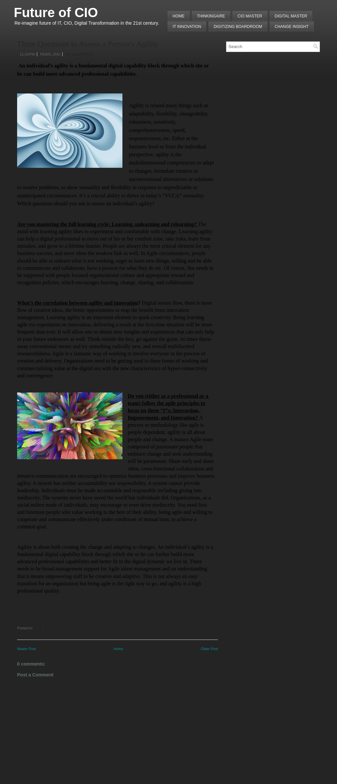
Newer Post (26, 649)
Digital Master (291, 16)
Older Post (209, 649)
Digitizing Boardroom (238, 26)
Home (179, 16)
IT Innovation (187, 26)
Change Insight (292, 26)
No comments (79, 54)
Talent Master (54, 628)
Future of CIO (56, 12)
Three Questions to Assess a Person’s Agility (87, 44)
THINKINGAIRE (211, 16)
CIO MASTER (250, 16)
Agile (38, 628)
